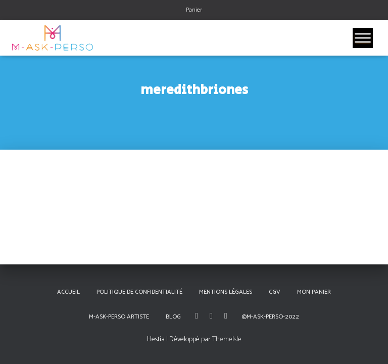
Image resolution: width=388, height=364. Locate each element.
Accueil (68, 292)
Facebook (196, 316)
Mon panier (314, 292)
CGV (274, 292)
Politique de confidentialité (139, 292)
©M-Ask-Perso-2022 (270, 317)
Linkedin (225, 316)
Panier (194, 10)
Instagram (211, 316)
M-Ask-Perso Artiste (119, 317)
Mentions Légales (225, 292)
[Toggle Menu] (363, 37)
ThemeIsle (226, 339)
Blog (173, 317)
